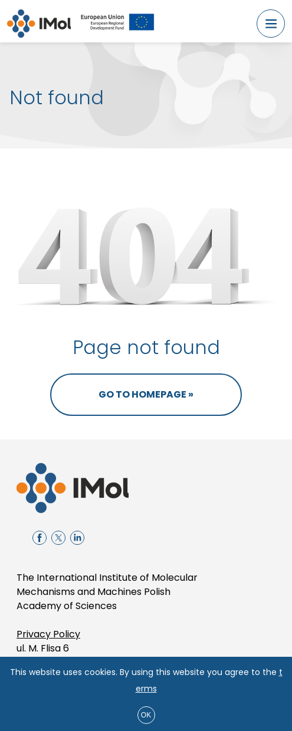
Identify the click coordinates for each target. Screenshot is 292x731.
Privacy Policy (48, 634)
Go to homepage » (146, 394)
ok (146, 715)
